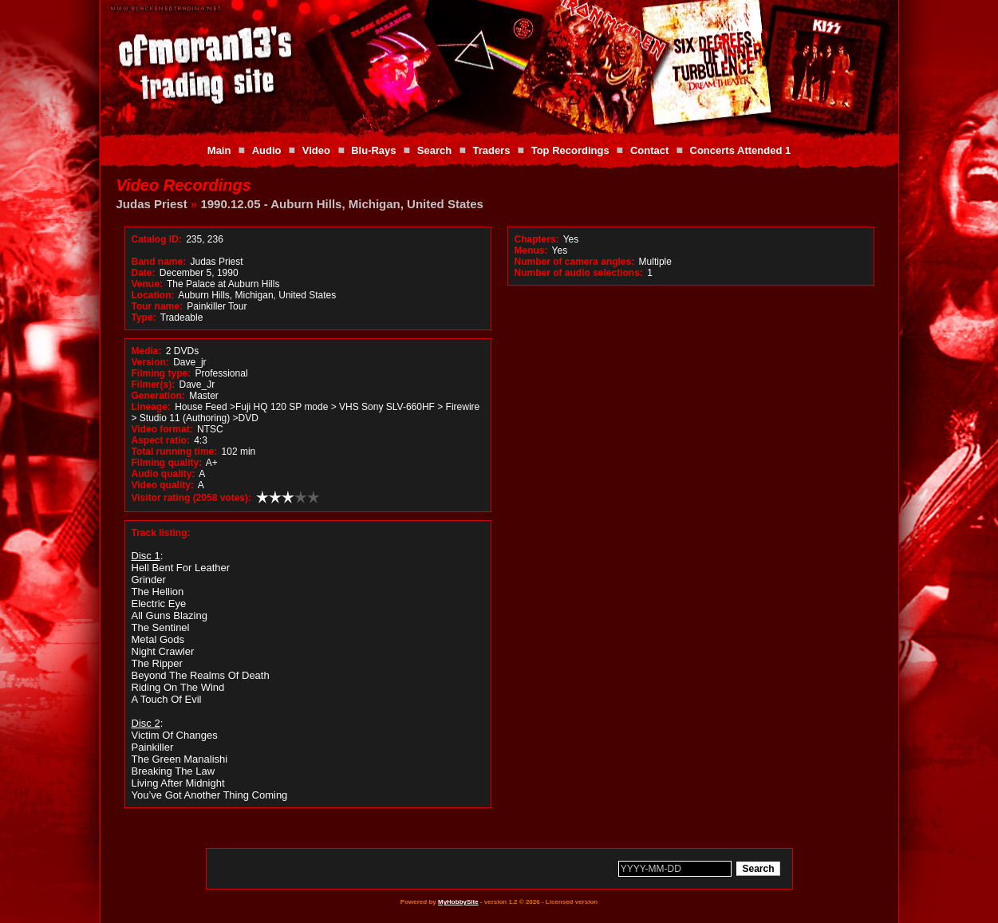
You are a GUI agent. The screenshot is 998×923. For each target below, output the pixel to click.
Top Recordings (570, 150)
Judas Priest (151, 204)
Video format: (162, 429)
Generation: (158, 395)
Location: (153, 295)
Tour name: (157, 306)
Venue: (147, 284)
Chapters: (537, 239)
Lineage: (151, 406)
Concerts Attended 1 (740, 150)
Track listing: (161, 532)
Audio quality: (163, 473)
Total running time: (175, 451)
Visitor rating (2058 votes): (192, 497)
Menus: (531, 250)
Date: (144, 272)
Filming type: (161, 373)
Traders (491, 150)
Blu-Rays (373, 150)
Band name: (159, 261)
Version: (150, 362)
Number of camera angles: (575, 261)
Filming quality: (167, 462)
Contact (649, 150)
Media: (147, 351)
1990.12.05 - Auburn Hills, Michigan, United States (341, 204)
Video (316, 150)
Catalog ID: (157, 239)
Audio (267, 150)
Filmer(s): (154, 384)
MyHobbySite (458, 901)
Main (219, 150)
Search (434, 150)
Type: (144, 317)
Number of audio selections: (579, 272)
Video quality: (163, 485)
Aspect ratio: (161, 440)
